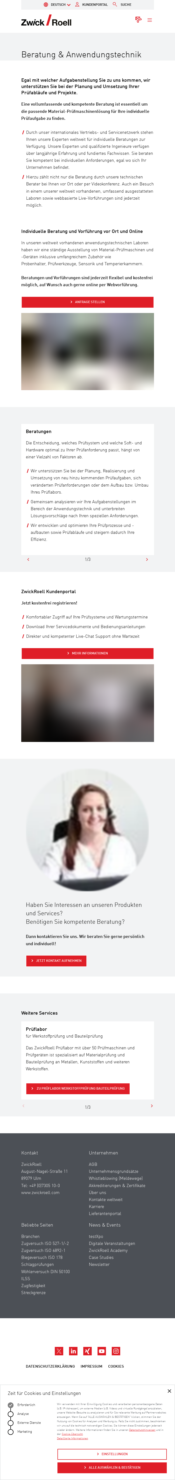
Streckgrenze (33, 1293)
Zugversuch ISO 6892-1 (43, 1251)
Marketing (20, 1432)
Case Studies (101, 1258)
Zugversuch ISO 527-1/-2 (45, 1244)
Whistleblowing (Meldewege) (116, 1178)
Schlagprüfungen (37, 1265)
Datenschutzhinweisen (142, 1430)
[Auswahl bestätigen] (169, 1391)
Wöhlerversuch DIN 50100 (45, 1272)
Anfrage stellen (90, 302)
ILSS (25, 1279)
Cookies (116, 1367)
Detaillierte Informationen (72, 1438)
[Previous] (28, 559)
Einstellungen (115, 1454)
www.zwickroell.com (40, 1193)
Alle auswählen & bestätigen (114, 1467)
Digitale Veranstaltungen (112, 1244)
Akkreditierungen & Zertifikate (117, 1186)
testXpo (96, 1237)
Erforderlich (21, 1405)
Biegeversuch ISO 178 (42, 1258)
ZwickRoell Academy (108, 1251)
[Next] (146, 559)
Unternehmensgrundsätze (113, 1171)
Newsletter (99, 1265)
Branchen (30, 1237)
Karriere (96, 1207)
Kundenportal (95, 5)
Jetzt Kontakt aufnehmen (59, 961)
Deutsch (58, 5)
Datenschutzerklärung (50, 1367)
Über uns (97, 1193)
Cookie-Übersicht (72, 1434)
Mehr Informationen (90, 653)
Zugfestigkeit (33, 1286)
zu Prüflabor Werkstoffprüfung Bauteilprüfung (80, 1088)
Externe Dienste (24, 1423)
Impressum (91, 1367)
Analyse (18, 1414)
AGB (93, 1164)
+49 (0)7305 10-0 (44, 1186)
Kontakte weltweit (106, 1200)
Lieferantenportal (105, 1214)
